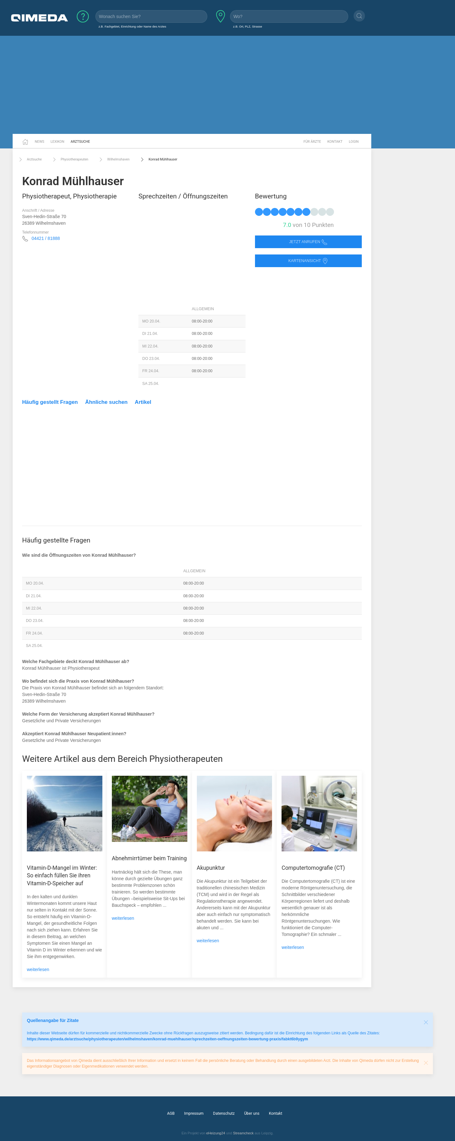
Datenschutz (223, 1113)
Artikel (143, 402)
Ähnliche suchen (106, 402)
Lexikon (57, 142)
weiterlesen (38, 969)
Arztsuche (80, 142)
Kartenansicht (308, 261)
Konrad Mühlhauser (158, 159)
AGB (171, 1113)
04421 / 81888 (46, 238)
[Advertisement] (227, 85)
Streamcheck (243, 1133)
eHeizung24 (215, 1133)
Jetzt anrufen (308, 242)
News (39, 142)
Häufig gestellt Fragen (50, 402)
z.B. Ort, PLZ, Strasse (247, 26)
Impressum (194, 1113)
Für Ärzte (312, 142)
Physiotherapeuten (69, 159)
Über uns (251, 1113)
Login (354, 142)
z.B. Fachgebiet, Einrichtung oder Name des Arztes (132, 26)
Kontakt (335, 142)
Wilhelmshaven (114, 159)
